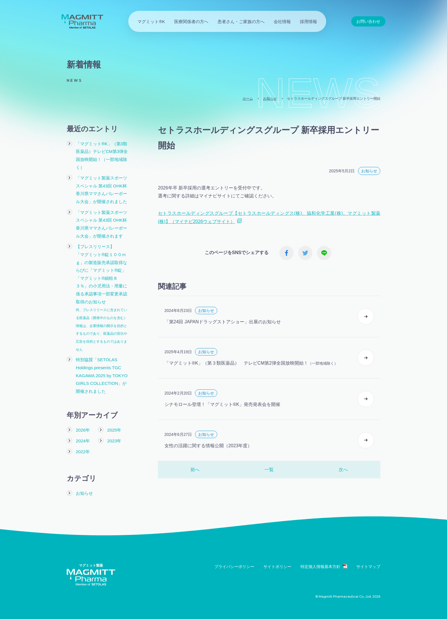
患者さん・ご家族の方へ (241, 21)
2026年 (83, 427)
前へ (195, 473)
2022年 (83, 448)
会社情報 (282, 21)
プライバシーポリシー (234, 564)
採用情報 (308, 21)
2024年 (83, 438)
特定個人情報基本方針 (323, 563)
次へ (343, 473)
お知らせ (84, 490)
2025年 (114, 427)
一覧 (269, 473)
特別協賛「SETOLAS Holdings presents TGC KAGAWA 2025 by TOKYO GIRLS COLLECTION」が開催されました (101, 373)
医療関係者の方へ (191, 21)
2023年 (114, 438)
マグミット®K (151, 21)
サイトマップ (368, 564)
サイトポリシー (277, 564)
